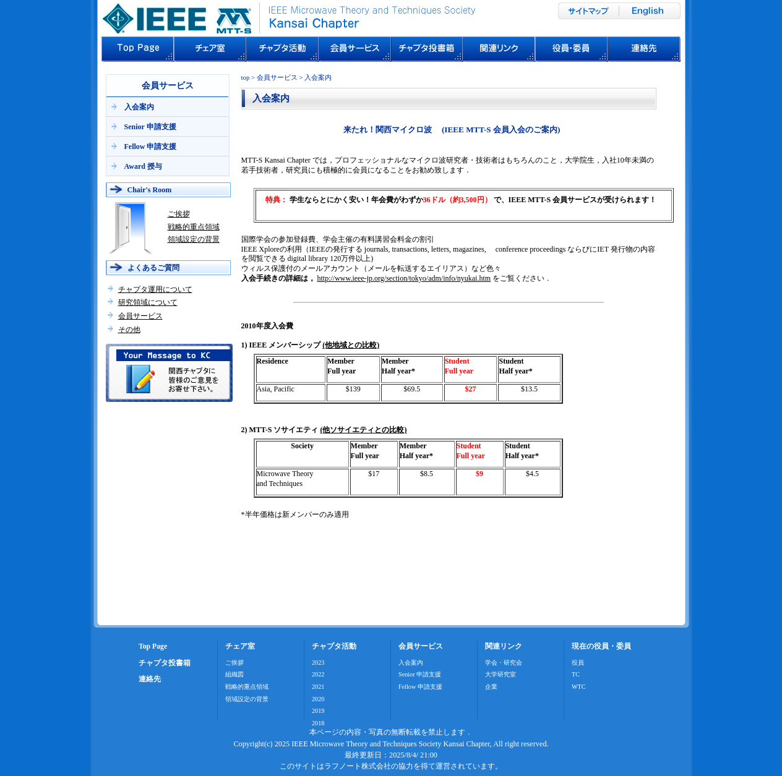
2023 (318, 662)
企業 (491, 686)
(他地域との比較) (350, 345)
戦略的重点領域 (194, 227)
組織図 (234, 674)
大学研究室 (500, 674)
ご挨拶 (179, 214)
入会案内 (139, 107)
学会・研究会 (503, 662)
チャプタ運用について (155, 289)
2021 (318, 686)
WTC (579, 686)
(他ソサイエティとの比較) (363, 429)
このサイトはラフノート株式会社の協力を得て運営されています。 (391, 766)
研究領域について (148, 302)
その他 (129, 329)
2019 (318, 710)
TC (576, 674)
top (245, 77)
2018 (318, 723)
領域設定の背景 (194, 239)
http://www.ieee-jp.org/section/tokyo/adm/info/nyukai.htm (404, 278)
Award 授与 (143, 166)
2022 (318, 674)
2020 (318, 699)
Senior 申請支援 (150, 126)
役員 (578, 662)
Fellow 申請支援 (150, 146)
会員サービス (140, 316)
